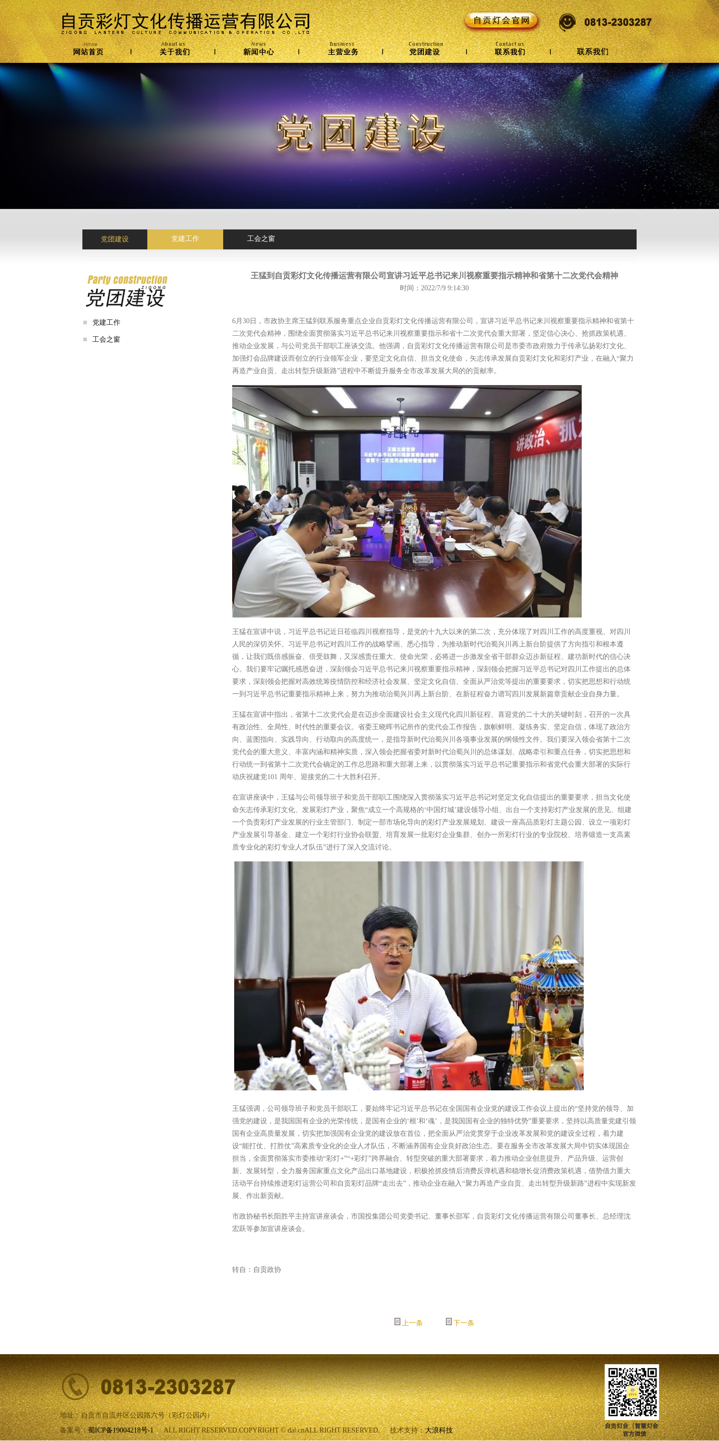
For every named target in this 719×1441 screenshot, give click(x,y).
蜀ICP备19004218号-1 (120, 1430)
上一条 (412, 1323)
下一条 (463, 1323)
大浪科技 (439, 1430)
